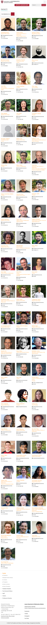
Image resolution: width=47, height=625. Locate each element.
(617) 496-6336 (36, 305)
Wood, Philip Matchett (8, 537)
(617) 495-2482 (36, 409)
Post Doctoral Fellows (7, 591)
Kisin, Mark (8, 272)
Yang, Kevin (39, 536)
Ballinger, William (39, 33)
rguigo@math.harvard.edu (6, 196)
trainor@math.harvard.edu (22, 483)
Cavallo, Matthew (23, 87)
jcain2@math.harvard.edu (6, 91)
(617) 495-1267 (20, 92)
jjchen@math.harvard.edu (37, 89)
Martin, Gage (39, 326)
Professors (5, 575)
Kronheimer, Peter (8, 301)
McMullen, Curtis (39, 352)
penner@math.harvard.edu (22, 406)
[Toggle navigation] (45, 2)
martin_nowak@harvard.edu (38, 382)
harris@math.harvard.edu (22, 223)
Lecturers (5, 579)
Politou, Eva (39, 404)
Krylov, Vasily (23, 300)
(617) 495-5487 (20, 40)
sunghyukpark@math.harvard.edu (8, 406)
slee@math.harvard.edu (6, 328)
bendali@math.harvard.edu (6, 62)
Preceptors (5, 582)
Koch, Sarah (39, 272)
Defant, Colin (23, 139)
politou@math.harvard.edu (37, 406)
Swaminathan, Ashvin (23, 456)
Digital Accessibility (5, 617)
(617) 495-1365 (20, 119)
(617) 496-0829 (36, 38)
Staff (3, 593)
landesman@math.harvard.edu (38, 302)
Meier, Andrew (8, 378)
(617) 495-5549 (20, 280)
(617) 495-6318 (36, 331)
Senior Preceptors (6, 586)
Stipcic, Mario (8, 456)
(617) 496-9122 (20, 331)
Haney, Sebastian (8, 220)
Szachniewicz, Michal (39, 456)
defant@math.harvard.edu (22, 141)
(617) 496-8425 (5, 567)
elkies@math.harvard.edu (22, 168)
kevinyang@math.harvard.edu (38, 538)
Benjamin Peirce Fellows (8, 577)
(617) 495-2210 (20, 305)
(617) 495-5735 (5, 199)
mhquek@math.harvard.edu (22, 432)
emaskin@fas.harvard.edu (6, 355)
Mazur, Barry (23, 351)
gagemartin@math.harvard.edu (38, 328)
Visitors (4, 595)
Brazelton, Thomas (23, 61)
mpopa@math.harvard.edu (6, 431)
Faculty (4, 573)
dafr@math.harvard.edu (37, 171)
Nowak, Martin (39, 379)
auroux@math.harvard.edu (22, 37)
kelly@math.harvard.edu (22, 249)
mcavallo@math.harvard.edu (22, 89)
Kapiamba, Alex (8, 246)
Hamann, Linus (23, 195)
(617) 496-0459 (5, 409)
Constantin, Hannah (39, 114)
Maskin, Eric (8, 352)
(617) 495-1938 (5, 119)
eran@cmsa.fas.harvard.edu (22, 380)
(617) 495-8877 (36, 486)
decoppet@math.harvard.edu (7, 142)
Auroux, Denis (23, 34)
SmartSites (37, 623)
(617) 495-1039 (20, 435)
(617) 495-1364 (20, 486)
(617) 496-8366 (5, 65)
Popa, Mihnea (8, 429)
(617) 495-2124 (5, 225)
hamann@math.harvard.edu (22, 197)
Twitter (26, 613)
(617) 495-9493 (5, 542)
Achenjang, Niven (8, 33)
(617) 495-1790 (5, 94)
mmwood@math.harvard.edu (38, 513)
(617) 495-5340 (5, 383)
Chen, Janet (39, 87)
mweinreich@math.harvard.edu (7, 510)
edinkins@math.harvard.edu (7, 168)
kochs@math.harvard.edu (37, 274)
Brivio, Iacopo (39, 60)
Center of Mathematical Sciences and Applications (35, 608)
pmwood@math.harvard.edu (7, 539)
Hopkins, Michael (39, 220)
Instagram (27, 616)
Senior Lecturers (6, 584)
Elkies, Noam (23, 166)
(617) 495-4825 (5, 434)
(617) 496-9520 (36, 226)
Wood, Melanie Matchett (39, 509)
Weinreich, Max (8, 508)
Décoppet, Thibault (8, 140)
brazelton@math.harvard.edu (23, 64)
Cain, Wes (8, 87)
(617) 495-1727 (20, 515)
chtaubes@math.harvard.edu (7, 485)
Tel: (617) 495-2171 (5, 614)
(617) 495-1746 (5, 358)
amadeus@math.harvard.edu (23, 328)
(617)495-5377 (35, 541)
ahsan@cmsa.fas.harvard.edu (38, 248)
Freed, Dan (39, 168)
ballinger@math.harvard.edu (38, 35)
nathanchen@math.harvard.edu (7, 116)
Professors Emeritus (7, 598)
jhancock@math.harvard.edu (38, 196)
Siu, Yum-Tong (39, 430)
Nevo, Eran (23, 378)
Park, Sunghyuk (8, 404)
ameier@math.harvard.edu (6, 380)
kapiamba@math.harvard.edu (7, 248)
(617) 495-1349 (36, 174)
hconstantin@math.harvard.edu (38, 116)
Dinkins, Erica (8, 166)
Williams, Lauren (23, 509)
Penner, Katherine (23, 404)
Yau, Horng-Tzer (8, 562)
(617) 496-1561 (20, 144)
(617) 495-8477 (5, 331)
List (6, 14)
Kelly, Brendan (23, 247)
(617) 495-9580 (20, 252)
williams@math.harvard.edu (22, 512)
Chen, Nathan (8, 114)
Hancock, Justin (39, 194)
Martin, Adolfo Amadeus (23, 326)
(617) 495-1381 (36, 199)
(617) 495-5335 (20, 226)
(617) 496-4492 (20, 461)
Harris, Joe (23, 220)
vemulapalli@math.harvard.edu (38, 483)
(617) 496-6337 (36, 119)
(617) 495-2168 (36, 92)
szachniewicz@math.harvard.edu (38, 458)
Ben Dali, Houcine (8, 60)
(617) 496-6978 (5, 251)
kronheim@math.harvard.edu (7, 303)
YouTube (27, 618)
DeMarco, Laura (39, 140)
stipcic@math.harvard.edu (6, 458)
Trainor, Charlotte (23, 481)
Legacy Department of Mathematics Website (34, 604)
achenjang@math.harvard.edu (7, 35)
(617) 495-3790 (36, 436)
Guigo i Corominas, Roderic (8, 194)
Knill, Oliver (23, 273)
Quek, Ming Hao (23, 430)
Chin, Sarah (23, 114)
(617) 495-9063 (36, 516)
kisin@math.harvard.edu (6, 274)
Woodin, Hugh (23, 537)
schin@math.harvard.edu (22, 116)
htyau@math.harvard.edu (6, 564)
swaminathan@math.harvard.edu (23, 458)
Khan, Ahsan (39, 246)
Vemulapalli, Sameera (39, 481)
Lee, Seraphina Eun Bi (8, 326)
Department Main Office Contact (8, 616)
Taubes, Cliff (8, 482)
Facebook (27, 611)
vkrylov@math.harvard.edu (22, 302)
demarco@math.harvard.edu (38, 142)
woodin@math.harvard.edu (22, 539)
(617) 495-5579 (5, 488)
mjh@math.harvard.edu (37, 223)
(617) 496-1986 (5, 38)
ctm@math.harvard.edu (37, 355)
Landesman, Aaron (39, 300)
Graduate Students (6, 588)
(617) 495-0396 (36, 358)
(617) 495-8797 (20, 200)
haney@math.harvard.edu (6, 222)
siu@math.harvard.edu (37, 433)
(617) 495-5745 (5, 306)
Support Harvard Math (22, 5)
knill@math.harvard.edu (22, 277)
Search (12, 14)
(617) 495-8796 (20, 542)
